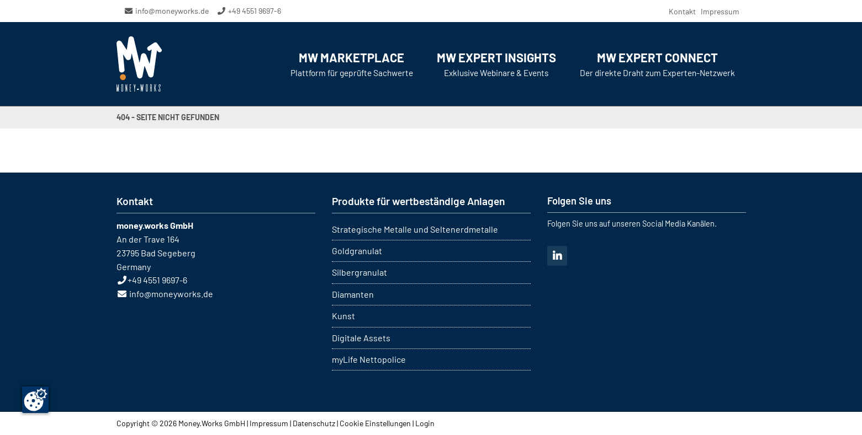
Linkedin (557, 256)
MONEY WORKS (139, 64)
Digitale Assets (361, 337)
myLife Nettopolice (369, 359)
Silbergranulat (359, 272)
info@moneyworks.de (172, 10)
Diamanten (353, 294)
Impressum (720, 11)
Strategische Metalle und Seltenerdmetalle (415, 229)
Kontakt (682, 11)
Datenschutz (314, 423)
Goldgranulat (357, 250)
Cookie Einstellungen (375, 423)
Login (425, 423)
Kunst (343, 315)
